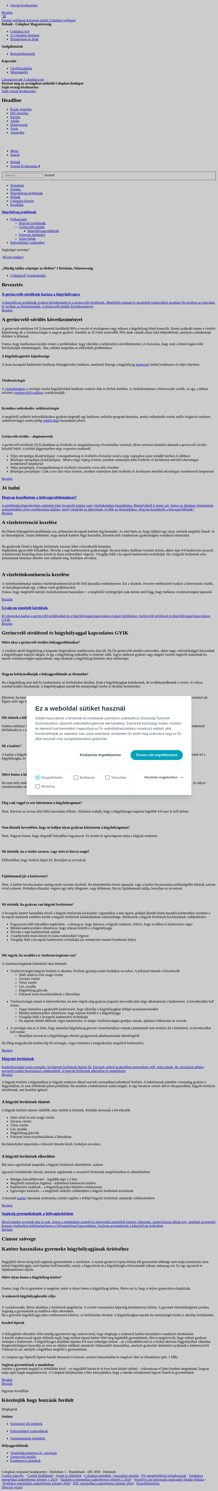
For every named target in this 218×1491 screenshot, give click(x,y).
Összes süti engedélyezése (156, 755)
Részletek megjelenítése (160, 777)
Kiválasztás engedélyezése (100, 755)
